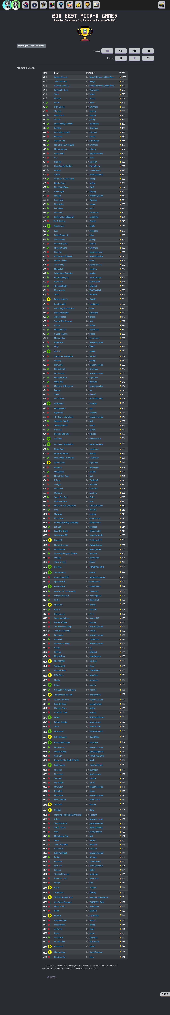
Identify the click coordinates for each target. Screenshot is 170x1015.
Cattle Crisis (59, 462)
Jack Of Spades (61, 844)
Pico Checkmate (61, 313)
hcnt (91, 501)
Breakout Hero (60, 377)
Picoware (58, 136)
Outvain (57, 810)
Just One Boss (60, 81)
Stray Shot (58, 787)
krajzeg (93, 111)
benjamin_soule (96, 196)
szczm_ (93, 136)
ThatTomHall (95, 290)
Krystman (94, 107)
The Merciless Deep (62, 626)
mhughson (94, 906)
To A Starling (59, 221)
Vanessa (93, 200)
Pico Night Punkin (62, 132)
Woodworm (59, 226)
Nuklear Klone (60, 920)
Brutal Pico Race (61, 453)
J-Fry (92, 614)
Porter (57, 717)
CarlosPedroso (96, 952)
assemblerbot (96, 704)
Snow (56, 840)
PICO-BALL (59, 675)
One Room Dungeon (63, 902)
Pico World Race (61, 187)
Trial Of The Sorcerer (63, 321)
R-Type (57, 480)
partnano (93, 484)
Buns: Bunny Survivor (63, 124)
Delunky (57, 360)
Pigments (58, 365)
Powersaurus (95, 439)
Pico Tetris (58, 200)
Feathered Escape (62, 742)
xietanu (93, 631)
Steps (56, 726)
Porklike (57, 128)
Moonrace (58, 795)
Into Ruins (58, 208)
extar (92, 957)
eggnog (93, 712)
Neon (56, 911)
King (56, 510)
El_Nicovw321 (96, 540)
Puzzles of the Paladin (63, 444)
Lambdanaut (95, 861)
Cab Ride (58, 439)
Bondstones (59, 747)
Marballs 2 (58, 269)
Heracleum (94, 449)
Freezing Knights (61, 277)
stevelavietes (95, 656)
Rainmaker (58, 635)
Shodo (57, 680)
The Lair (57, 111)
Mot (91, 321)
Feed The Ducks (61, 531)
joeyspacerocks (96, 823)
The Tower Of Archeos (63, 417)
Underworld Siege (61, 643)
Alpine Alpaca (60, 317)
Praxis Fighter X (61, 235)
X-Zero (57, 174)
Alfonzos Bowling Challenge (66, 522)
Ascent (57, 119)
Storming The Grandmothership (67, 815)
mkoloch (93, 661)
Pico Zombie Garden (63, 166)
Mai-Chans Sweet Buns (64, 145)
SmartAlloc (94, 141)
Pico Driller (59, 204)
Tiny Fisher (59, 892)
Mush (92, 260)
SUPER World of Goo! (63, 897)
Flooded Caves (60, 708)
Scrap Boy (58, 382)
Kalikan (57, 170)
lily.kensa (93, 937)
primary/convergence (99, 897)
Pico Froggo (59, 765)
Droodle (93, 510)
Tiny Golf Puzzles (61, 874)
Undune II (58, 639)
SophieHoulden (96, 153)
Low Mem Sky (60, 304)
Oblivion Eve (59, 141)
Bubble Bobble (60, 722)
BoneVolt (93, 294)
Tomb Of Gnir (60, 827)
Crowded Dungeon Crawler (65, 553)
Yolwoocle (94, 90)
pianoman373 (96, 265)
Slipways (58, 514)
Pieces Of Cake (60, 622)
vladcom (93, 413)
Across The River (61, 700)
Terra (56, 94)
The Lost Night (60, 286)
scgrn (92, 933)
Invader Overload (61, 596)
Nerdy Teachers (96, 444)
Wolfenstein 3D (60, 535)
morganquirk (95, 695)
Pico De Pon (59, 656)
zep (91, 408)
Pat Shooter (59, 373)
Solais (56, 600)
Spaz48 (93, 394)
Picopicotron (59, 925)
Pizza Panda (59, 586)
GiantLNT (94, 488)
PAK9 (92, 187)
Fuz (55, 157)
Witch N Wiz (59, 906)
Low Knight (59, 191)
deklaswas (94, 467)
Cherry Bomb (59, 369)
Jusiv (92, 157)
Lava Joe (58, 866)
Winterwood (59, 666)
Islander (57, 162)
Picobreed (58, 774)
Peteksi (93, 221)
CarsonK (93, 132)
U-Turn (57, 819)
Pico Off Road (60, 704)
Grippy (57, 648)
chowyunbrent (96, 832)
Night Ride (58, 413)
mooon (93, 685)
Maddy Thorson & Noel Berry (102, 77)
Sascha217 (94, 618)
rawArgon (94, 770)
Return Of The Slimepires (65, 506)
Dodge (57, 857)
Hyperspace (59, 614)
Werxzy (93, 605)
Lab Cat (57, 527)
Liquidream (94, 304)
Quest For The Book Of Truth (66, 760)
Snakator (58, 770)
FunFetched (95, 282)
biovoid (93, 434)
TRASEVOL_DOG (96, 567)
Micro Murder (60, 799)
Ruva (92, 810)
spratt (92, 226)
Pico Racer (58, 518)
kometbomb (95, 518)
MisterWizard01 (96, 731)
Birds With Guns (61, 90)
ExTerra (57, 915)
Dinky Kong (59, 449)
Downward (58, 731)
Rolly (56, 346)
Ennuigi (57, 558)
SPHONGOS (59, 661)
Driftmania (58, 403)
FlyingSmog (95, 166)
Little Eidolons (60, 737)
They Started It (60, 823)
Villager (57, 484)
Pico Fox (58, 252)
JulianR (93, 472)
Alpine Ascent (60, 670)
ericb (92, 208)
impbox (93, 243)
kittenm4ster (95, 522)
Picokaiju (58, 430)
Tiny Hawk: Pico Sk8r (63, 695)
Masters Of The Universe (65, 591)
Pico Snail (58, 488)
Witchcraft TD (60, 329)
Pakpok (57, 870)
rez (91, 390)
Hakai (56, 887)
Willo (56, 832)
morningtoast (95, 596)
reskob (92, 572)
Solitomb (58, 804)
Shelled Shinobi (60, 425)
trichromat (58, 946)
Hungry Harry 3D (61, 577)
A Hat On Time (60, 712)
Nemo (56, 685)
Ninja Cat (58, 791)
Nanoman (58, 282)
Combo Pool (59, 183)
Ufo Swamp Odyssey (63, 256)
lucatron (93, 269)
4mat (92, 929)
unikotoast (94, 124)
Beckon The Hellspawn (64, 217)
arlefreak (93, 286)
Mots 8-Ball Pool (61, 476)
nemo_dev (94, 878)
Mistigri (57, 196)
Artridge (93, 857)
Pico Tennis (59, 398)
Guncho (57, 351)
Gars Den (58, 756)
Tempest (58, 778)
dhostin (93, 453)
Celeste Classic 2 (61, 86)
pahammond (95, 722)
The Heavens (60, 572)
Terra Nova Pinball (62, 631)
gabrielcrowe (95, 774)
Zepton (57, 390)
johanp (92, 119)
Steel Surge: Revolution (64, 458)
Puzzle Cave (59, 941)
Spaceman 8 (59, 581)
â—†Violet (58, 937)
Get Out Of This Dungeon (65, 690)
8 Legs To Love (60, 334)
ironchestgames (97, 752)
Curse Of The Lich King (64, 179)
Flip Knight (58, 782)
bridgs (92, 81)
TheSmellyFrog (95, 765)
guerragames (95, 549)
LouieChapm (95, 170)
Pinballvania (59, 549)
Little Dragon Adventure (64, 308)
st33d (92, 782)
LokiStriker (94, 217)
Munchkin (94, 675)
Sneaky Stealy (60, 752)
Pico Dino (58, 213)
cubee (92, 94)
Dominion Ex (59, 957)
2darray (93, 149)
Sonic (56, 294)
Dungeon (58, 467)
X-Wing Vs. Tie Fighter (63, 356)
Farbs (92, 497)
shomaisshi (95, 338)
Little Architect (60, 853)
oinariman (94, 680)
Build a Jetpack (60, 299)
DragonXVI (94, 600)
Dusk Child (58, 153)
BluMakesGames (97, 717)
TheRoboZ (93, 480)
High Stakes (59, 107)
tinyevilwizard (95, 277)
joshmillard (94, 558)
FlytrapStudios (96, 545)
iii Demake (58, 849)
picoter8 (93, 815)
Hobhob (93, 887)
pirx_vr (92, 98)
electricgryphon (96, 252)
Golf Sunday (59, 239)
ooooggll (93, 527)
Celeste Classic (60, 77)
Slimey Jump (59, 952)
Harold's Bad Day (61, 434)
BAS (56, 231)
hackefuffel (94, 941)
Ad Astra (58, 929)
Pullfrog (57, 652)
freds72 (93, 103)
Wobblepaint (59, 408)
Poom (56, 103)
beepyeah (94, 874)
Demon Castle (60, 260)
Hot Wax (57, 567)
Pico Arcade (59, 290)
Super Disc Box (60, 497)
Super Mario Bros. (62, 618)
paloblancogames (97, 577)
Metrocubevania (61, 545)
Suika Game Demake (63, 273)
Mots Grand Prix (61, 836)
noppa (92, 425)
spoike (92, 273)
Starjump (58, 493)
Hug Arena (58, 342)
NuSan (92, 183)
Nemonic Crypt (60, 878)
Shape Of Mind (60, 248)
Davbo (92, 346)
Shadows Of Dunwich (63, 386)
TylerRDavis (94, 670)
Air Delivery (59, 265)
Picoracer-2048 (60, 243)
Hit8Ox (57, 609)
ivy (91, 648)
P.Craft (57, 325)
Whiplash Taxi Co (61, 421)
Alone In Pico (60, 562)
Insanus (93, 690)
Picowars (58, 861)
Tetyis (56, 394)
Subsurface (59, 472)
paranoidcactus (96, 174)
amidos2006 (95, 726)
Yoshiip (93, 299)
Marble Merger (60, 149)
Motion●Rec (59, 338)
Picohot (57, 98)
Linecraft (58, 540)
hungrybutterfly (96, 535)
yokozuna (94, 231)
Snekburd (58, 605)
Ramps (57, 883)
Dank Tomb (59, 115)
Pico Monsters (60, 501)
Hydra (56, 933)
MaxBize (93, 403)
